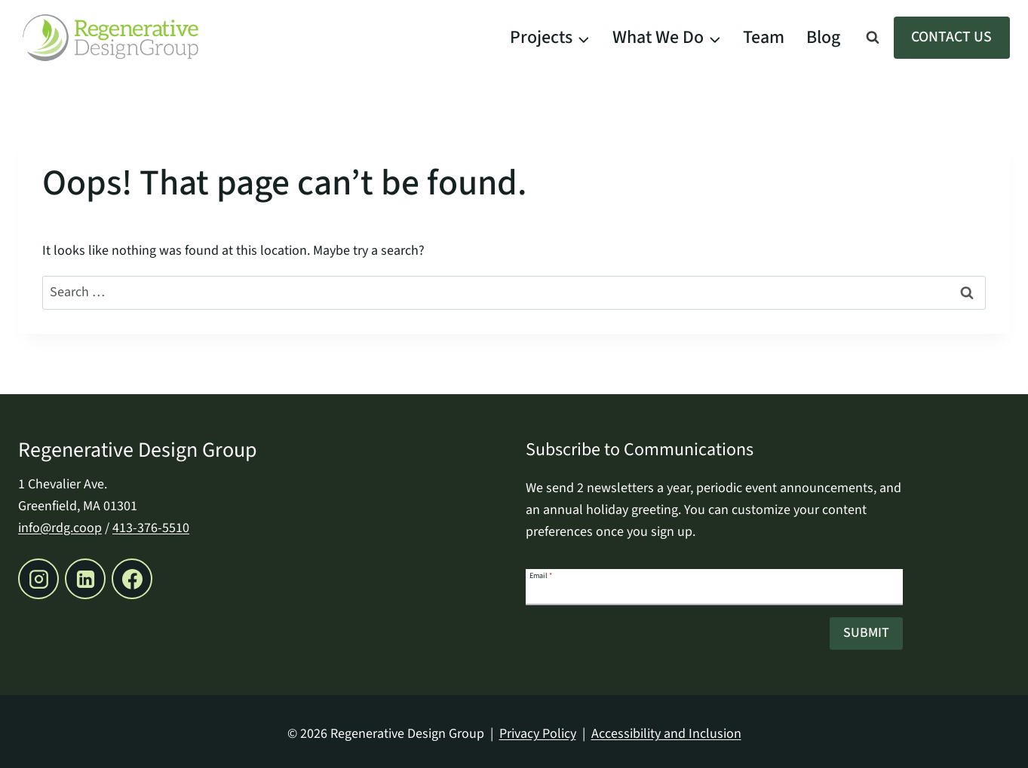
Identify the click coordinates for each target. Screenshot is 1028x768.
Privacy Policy (537, 733)
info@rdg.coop (60, 528)
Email (540, 575)
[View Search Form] (872, 37)
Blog (823, 37)
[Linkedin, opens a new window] (85, 578)
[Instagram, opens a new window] (38, 578)
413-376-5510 (150, 528)
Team (763, 37)
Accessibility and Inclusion (666, 733)
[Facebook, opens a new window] (132, 578)
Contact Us (951, 36)
